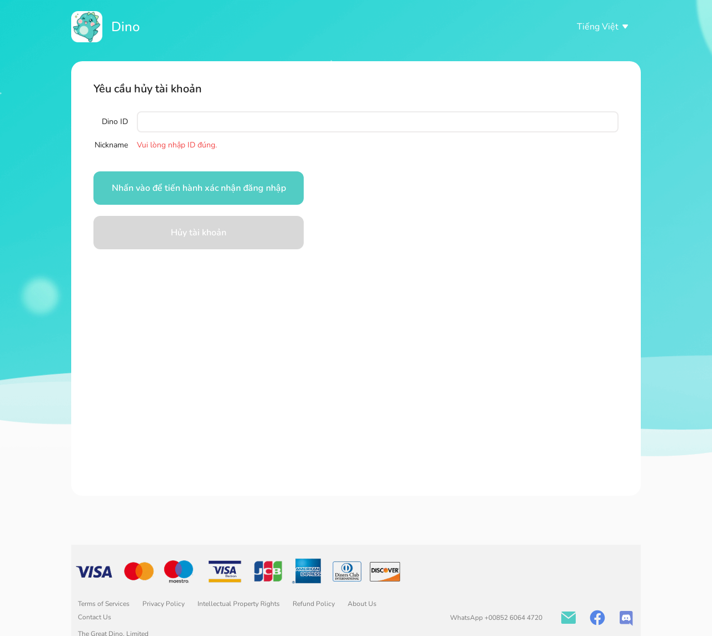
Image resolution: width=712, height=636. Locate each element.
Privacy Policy (164, 603)
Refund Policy (315, 603)
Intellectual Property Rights (239, 603)
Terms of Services (104, 603)
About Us (362, 603)
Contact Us (94, 617)
